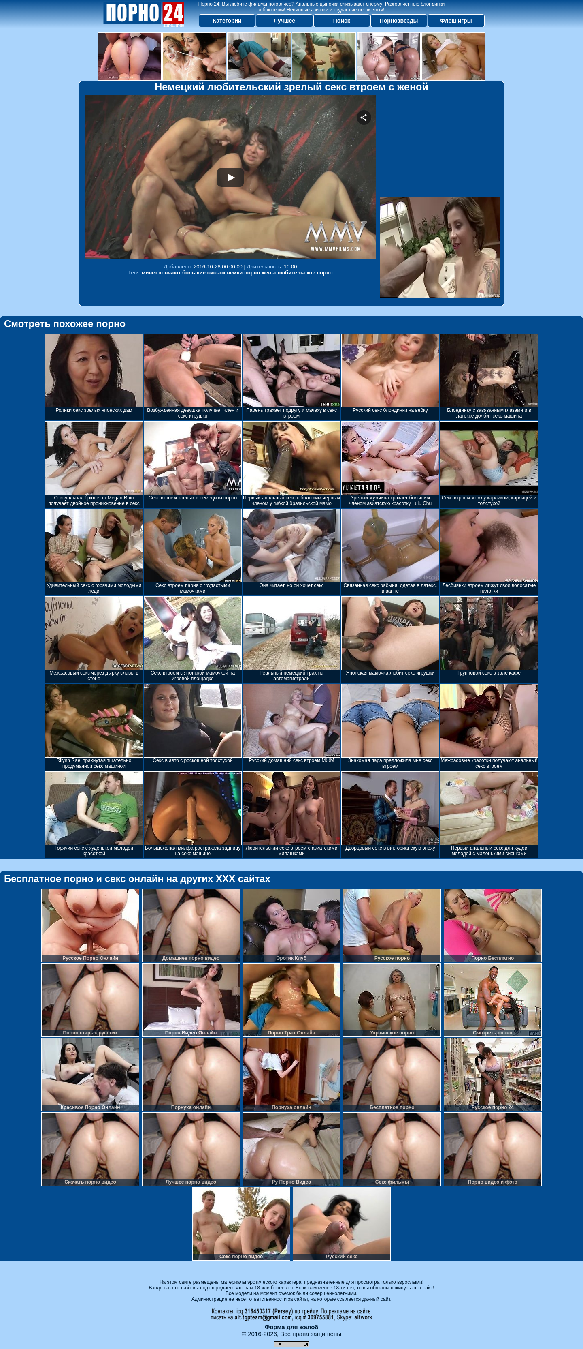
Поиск (341, 20)
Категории (227, 20)
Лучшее (284, 20)
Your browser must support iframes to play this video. (230, 177)
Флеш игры (456, 20)
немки (235, 273)
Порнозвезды (399, 20)
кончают (170, 273)
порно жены (260, 273)
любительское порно (305, 273)
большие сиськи (204, 273)
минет (149, 273)
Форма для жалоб (291, 1326)
